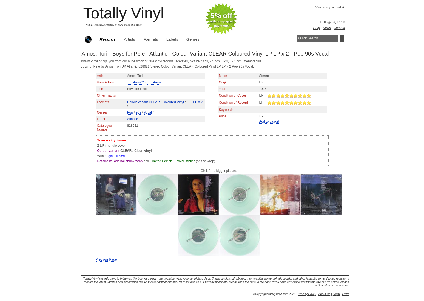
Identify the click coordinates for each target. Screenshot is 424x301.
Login (341, 22)
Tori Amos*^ (135, 82)
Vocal (148, 112)
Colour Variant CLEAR (143, 102)
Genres (193, 39)
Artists (129, 39)
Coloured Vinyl (173, 102)
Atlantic (132, 119)
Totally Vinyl (123, 13)
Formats (150, 39)
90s (138, 112)
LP (188, 102)
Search (342, 38)
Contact (339, 28)
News (327, 28)
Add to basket (269, 121)
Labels (172, 39)
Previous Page (106, 259)
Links (345, 294)
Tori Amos (154, 82)
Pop (130, 112)
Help (316, 28)
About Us (324, 294)
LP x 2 (198, 102)
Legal (336, 294)
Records (108, 39)
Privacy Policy (307, 294)
